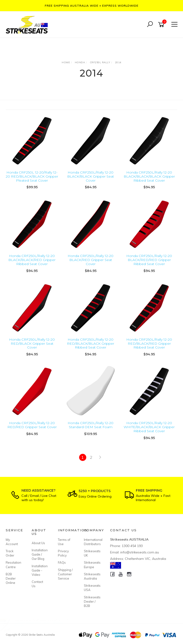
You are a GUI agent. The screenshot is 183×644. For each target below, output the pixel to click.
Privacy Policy (63, 553)
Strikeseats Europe (91, 565)
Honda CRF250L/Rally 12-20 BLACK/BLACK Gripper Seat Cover (90, 176)
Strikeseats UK (91, 553)
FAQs (62, 562)
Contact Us (37, 584)
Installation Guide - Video (39, 570)
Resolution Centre (13, 565)
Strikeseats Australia (91, 576)
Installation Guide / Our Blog (39, 554)
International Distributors (91, 542)
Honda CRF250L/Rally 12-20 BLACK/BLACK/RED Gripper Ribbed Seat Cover (32, 260)
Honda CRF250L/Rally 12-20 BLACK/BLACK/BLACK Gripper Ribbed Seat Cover (149, 176)
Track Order (10, 553)
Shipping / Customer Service (65, 574)
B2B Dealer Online (11, 578)
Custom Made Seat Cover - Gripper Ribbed (43, 624)
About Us (38, 543)
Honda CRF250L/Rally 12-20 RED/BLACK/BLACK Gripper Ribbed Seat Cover (90, 343)
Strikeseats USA (91, 588)
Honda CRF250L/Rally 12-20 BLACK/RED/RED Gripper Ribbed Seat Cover (149, 260)
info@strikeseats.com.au (139, 552)
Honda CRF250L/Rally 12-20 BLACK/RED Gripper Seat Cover (90, 260)
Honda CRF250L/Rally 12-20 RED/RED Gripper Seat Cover (32, 425)
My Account (12, 542)
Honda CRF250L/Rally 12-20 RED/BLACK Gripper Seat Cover (32, 343)
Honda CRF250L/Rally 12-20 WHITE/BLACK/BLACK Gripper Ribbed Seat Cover (149, 427)
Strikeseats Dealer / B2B (91, 601)
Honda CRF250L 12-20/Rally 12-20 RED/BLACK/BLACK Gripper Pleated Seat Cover (32, 176)
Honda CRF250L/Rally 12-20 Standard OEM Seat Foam (90, 425)
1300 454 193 (132, 546)
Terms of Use (64, 542)
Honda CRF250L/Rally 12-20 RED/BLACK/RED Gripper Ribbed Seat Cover (149, 343)
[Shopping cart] (162, 24)
